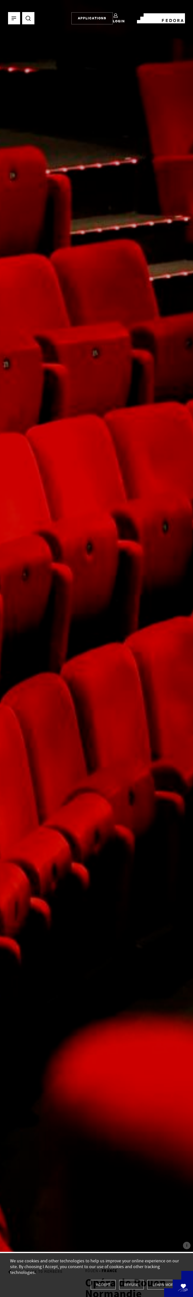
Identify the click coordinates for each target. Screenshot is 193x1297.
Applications (92, 18)
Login (119, 18)
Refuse (131, 1285)
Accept (103, 1285)
